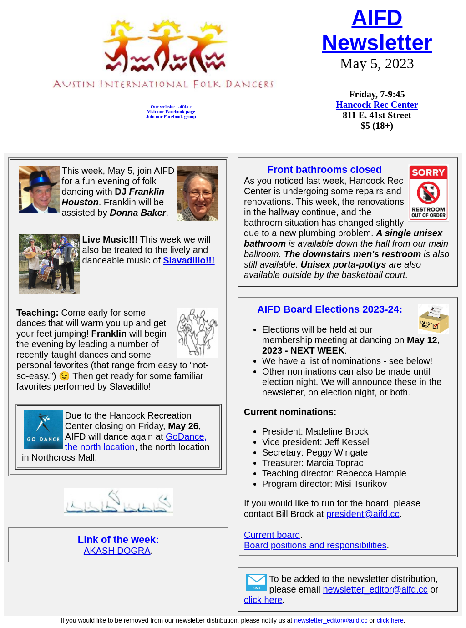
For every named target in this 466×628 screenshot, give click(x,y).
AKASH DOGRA (117, 551)
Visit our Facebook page (171, 111)
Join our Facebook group (171, 116)
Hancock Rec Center (377, 105)
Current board (272, 535)
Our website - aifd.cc (171, 106)
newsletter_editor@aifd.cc (375, 589)
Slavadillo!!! (188, 260)
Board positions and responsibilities (315, 545)
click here (263, 600)
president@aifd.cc (362, 514)
